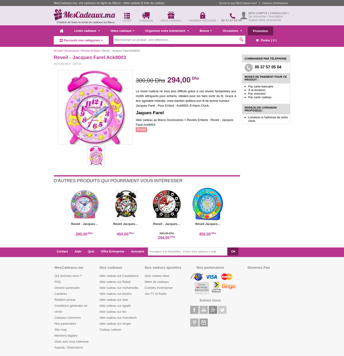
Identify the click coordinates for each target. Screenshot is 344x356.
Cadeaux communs (67, 317)
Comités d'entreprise (159, 288)
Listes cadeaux (87, 31)
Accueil (58, 50)
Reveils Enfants (90, 50)
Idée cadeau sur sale (114, 299)
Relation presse (65, 299)
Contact (62, 251)
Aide (78, 251)
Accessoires (71, 50)
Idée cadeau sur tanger (115, 323)
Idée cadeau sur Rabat (115, 282)
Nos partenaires (65, 323)
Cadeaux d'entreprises (275, 3)
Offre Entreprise (112, 251)
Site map (60, 329)
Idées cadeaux (122, 31)
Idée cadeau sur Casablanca (119, 276)
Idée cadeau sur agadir (115, 305)
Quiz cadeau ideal (157, 276)
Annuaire (137, 251)
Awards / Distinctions (68, 347)
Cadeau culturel (110, 329)
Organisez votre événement (167, 31)
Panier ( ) (266, 40)
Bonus (206, 31)
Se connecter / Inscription (265, 16)
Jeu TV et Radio (156, 294)
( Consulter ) (278, 13)
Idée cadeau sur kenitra (116, 294)
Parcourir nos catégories (81, 40)
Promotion (260, 31)
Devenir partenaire (67, 288)
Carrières (60, 294)
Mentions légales (65, 335)
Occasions (232, 31)
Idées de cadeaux (157, 282)
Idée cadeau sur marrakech (118, 317)
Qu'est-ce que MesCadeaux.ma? (238, 3)
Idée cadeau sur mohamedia (119, 288)
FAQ (57, 282)
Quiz (91, 251)
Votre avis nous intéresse (71, 341)
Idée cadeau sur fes (113, 311)
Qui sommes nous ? (68, 276)
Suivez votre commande (264, 20)
